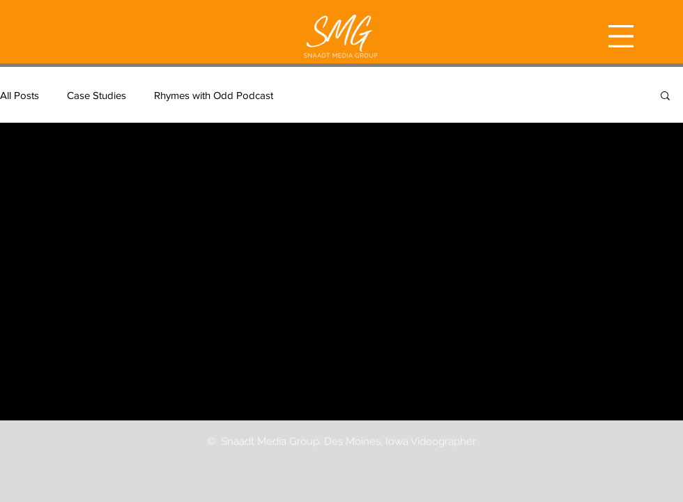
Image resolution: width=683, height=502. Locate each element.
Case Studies (96, 95)
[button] (621, 36)
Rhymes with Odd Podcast (213, 95)
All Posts (19, 95)
